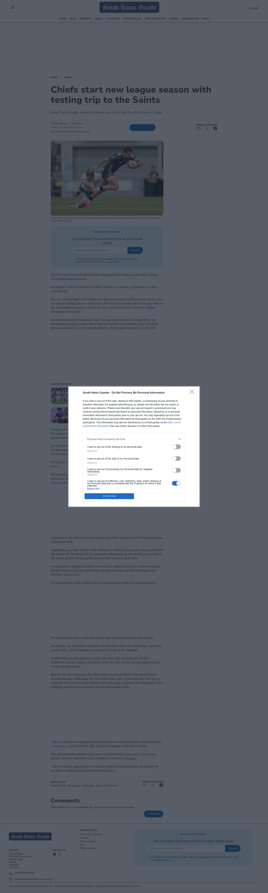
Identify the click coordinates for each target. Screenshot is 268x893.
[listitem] (134, 439)
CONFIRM (109, 496)
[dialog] (134, 446)
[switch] (176, 446)
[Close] (193, 393)
